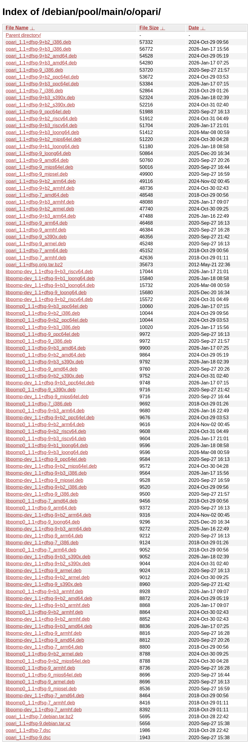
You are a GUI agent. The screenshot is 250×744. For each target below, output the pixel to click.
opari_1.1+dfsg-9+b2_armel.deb (40, 208)
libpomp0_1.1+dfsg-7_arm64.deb (41, 549)
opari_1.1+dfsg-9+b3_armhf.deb (40, 202)
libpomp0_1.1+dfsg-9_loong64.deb (43, 521)
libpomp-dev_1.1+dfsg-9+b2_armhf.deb (48, 619)
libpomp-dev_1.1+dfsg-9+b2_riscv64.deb (49, 299)
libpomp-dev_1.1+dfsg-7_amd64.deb (45, 695)
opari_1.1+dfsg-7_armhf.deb (36, 257)
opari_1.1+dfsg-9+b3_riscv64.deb (41, 125)
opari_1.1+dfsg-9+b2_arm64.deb (41, 181)
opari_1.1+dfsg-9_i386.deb (34, 70)
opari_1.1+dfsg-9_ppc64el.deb (38, 111)
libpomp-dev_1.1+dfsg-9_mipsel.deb (44, 480)
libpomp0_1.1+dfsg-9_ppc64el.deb (43, 334)
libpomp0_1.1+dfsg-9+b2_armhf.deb (44, 612)
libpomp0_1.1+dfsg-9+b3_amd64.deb (46, 348)
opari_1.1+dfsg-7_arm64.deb (37, 250)
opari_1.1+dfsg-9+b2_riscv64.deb (41, 118)
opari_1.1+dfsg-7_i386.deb (34, 90)
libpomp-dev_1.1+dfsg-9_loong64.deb (46, 292)
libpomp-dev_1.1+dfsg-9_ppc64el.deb (46, 459)
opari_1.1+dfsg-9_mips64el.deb (39, 167)
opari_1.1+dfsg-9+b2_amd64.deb (41, 55)
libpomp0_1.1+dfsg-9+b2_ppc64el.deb (47, 320)
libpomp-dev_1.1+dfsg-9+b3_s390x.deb (48, 556)
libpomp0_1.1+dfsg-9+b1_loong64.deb (47, 445)
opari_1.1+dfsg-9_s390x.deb (36, 236)
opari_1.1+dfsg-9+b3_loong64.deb (42, 132)
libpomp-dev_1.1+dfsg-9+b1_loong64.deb (50, 278)
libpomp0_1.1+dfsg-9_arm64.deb (41, 507)
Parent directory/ (23, 35)
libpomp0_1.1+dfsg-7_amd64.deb (41, 500)
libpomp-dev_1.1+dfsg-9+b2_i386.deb (46, 487)
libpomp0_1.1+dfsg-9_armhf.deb (40, 668)
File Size (149, 27)
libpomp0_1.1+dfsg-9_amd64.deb (41, 369)
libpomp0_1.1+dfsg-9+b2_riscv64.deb (46, 431)
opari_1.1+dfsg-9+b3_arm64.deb (41, 216)
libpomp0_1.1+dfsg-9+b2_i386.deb (43, 313)
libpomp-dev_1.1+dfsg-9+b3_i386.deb (46, 473)
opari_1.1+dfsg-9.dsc (28, 737)
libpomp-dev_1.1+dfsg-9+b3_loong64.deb (50, 285)
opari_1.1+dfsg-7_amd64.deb (37, 195)
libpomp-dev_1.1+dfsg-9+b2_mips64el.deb (51, 466)
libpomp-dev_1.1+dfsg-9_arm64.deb (44, 535)
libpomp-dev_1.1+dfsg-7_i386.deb (42, 542)
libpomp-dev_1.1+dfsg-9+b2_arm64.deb (48, 515)
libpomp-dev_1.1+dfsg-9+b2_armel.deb (47, 577)
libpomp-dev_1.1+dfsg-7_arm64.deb (44, 647)
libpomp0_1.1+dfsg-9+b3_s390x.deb (45, 361)
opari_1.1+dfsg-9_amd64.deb (37, 160)
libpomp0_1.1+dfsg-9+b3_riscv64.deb (46, 438)
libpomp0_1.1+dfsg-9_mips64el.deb (44, 674)
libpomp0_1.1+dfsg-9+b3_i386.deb (43, 327)
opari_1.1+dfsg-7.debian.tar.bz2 (40, 716)
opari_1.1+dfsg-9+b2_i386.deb (38, 42)
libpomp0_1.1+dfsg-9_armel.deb (40, 681)
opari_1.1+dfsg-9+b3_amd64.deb (41, 62)
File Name (17, 27)
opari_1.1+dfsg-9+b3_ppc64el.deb (42, 83)
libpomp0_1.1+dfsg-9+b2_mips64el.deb (48, 661)
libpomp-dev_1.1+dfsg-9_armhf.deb (44, 633)
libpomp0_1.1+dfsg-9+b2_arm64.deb (45, 424)
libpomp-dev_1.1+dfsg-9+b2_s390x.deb (48, 563)
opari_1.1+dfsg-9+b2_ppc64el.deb (42, 76)
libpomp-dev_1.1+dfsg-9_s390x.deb (44, 584)
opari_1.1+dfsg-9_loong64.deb (38, 153)
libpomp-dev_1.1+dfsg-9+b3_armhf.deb (48, 605)
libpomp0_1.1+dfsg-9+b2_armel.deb (44, 653)
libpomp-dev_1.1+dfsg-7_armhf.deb (44, 709)
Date (193, 27)
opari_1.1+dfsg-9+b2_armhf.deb (40, 188)
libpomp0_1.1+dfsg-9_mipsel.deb (41, 688)
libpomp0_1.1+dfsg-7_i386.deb (39, 403)
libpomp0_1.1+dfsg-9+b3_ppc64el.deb (47, 306)
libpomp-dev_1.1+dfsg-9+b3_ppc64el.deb (50, 382)
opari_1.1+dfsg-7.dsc (28, 730)
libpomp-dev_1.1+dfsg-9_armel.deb (43, 570)
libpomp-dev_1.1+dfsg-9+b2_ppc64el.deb (50, 417)
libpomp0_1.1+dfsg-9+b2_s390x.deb (45, 375)
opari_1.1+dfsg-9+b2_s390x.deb (40, 104)
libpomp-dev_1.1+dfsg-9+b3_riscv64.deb (49, 271)
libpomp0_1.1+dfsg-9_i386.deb (39, 341)
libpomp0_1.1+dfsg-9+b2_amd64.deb (46, 354)
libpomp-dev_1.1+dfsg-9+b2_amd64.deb (49, 598)
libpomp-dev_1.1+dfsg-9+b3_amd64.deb (49, 626)
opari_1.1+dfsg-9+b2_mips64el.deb (43, 139)
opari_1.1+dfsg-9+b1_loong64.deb (42, 146)
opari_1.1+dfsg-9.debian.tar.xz (38, 723)
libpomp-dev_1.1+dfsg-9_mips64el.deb (47, 396)
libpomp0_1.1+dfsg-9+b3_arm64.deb (45, 410)
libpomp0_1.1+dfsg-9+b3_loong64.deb (47, 452)
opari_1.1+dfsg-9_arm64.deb (37, 223)
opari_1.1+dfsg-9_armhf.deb (36, 229)
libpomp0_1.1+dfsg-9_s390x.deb (41, 389)
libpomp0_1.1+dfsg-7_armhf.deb (40, 702)
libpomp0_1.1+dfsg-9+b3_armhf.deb (44, 591)
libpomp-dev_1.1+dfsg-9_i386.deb (42, 494)
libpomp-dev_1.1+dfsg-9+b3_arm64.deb (48, 528)
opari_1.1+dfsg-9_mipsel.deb (37, 174)
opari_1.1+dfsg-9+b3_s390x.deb (40, 97)
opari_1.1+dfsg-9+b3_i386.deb (38, 49)
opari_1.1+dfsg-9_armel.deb (36, 243)
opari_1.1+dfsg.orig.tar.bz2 (34, 264)
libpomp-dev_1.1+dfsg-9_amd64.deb (45, 640)
